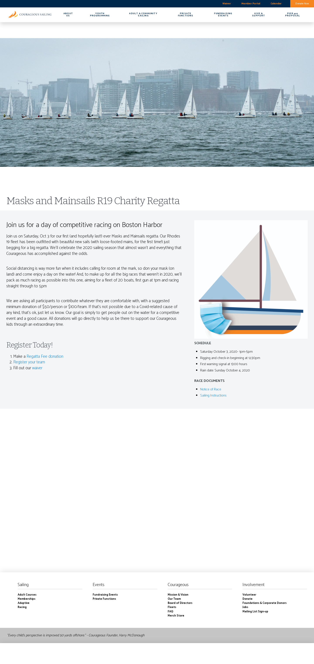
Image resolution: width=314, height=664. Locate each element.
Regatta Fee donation (45, 356)
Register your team (29, 362)
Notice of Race (210, 389)
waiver (37, 368)
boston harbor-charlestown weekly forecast (25, 3)
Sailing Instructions (213, 395)
